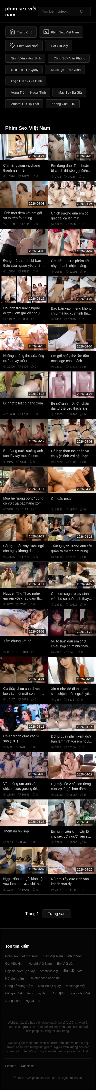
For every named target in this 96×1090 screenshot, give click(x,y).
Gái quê (59, 993)
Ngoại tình (33, 1001)
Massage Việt (75, 986)
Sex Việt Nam (53, 956)
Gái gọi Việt (13, 993)
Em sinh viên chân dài (44, 978)
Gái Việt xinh (14, 963)
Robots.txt (27, 1066)
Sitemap (10, 1066)
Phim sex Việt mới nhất (21, 956)
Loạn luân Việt (79, 993)
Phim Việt (75, 956)
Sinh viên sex (72, 970)
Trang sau (56, 914)
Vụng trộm (13, 1001)
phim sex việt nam (21, 11)
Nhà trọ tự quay (49, 986)
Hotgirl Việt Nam (40, 963)
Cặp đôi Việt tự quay (20, 971)
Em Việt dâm (66, 963)
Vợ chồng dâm (37, 993)
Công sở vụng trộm (19, 986)
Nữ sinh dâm (14, 978)
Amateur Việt (49, 971)
